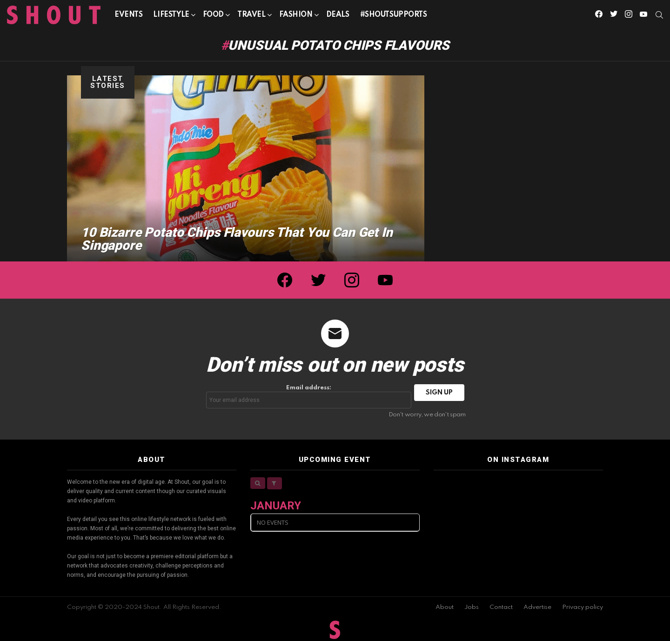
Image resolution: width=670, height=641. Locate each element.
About (445, 607)
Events (128, 15)
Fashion (296, 16)
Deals (337, 15)
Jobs (471, 607)
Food (213, 16)
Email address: (309, 396)
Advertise (537, 607)
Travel (251, 16)
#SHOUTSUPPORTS (393, 15)
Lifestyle (171, 16)
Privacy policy (582, 607)
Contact (501, 607)
